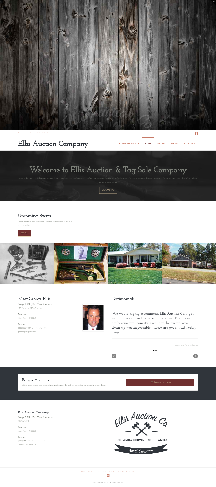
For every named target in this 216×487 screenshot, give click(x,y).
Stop (156, 350)
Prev (114, 356)
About (112, 471)
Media (121, 471)
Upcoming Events (89, 471)
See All (24, 233)
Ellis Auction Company (53, 144)
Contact (131, 471)
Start (153, 350)
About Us (108, 190)
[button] (213, 3)
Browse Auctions (161, 382)
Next (195, 356)
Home (104, 471)
